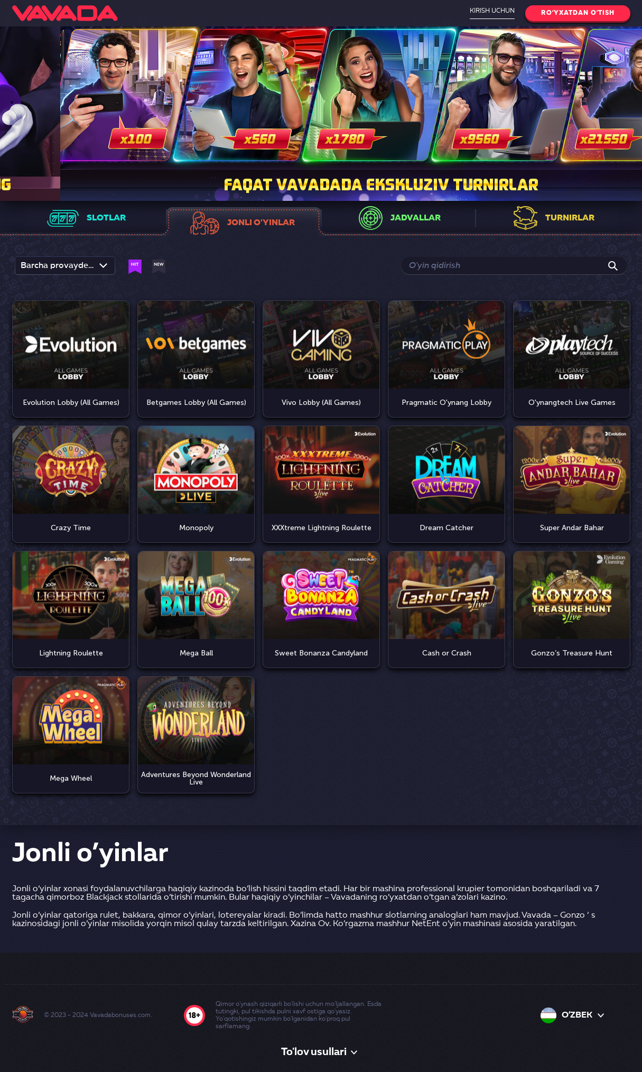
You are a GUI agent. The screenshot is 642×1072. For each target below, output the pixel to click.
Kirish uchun (492, 11)
